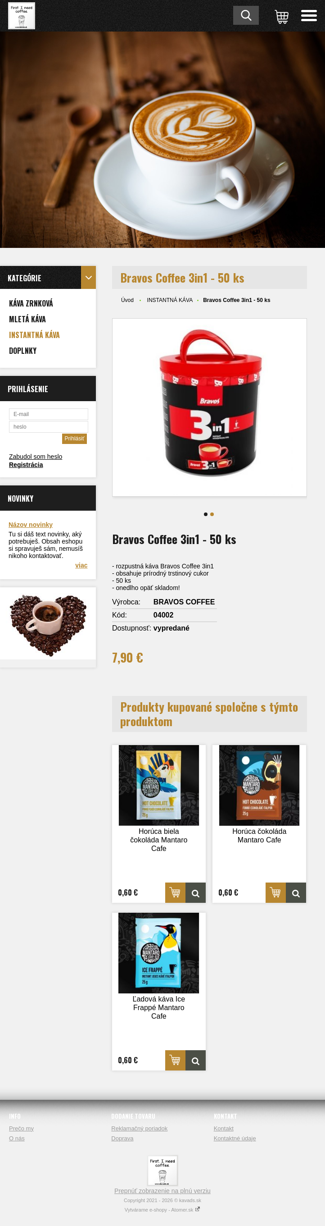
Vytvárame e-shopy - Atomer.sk (162, 1209)
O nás (17, 1138)
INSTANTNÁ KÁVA (170, 300)
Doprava (122, 1138)
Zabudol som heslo (35, 456)
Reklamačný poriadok (139, 1128)
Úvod (127, 300)
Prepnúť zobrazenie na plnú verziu (162, 1190)
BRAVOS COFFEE (184, 602)
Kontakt (224, 1128)
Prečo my (21, 1128)
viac (81, 565)
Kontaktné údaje (235, 1138)
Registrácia (26, 464)
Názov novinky (31, 524)
